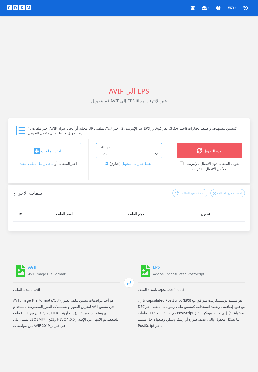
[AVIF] (20, 271)
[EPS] (145, 271)
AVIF (32, 267)
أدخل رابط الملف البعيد (37, 163)
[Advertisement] (129, 51)
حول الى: (105, 147)
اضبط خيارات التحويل (129, 163)
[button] (193, 8)
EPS (156, 267)
